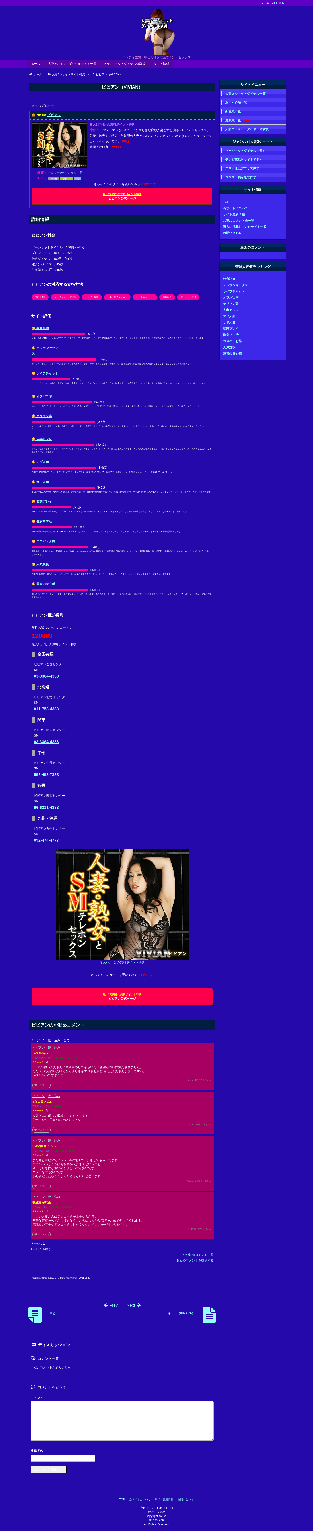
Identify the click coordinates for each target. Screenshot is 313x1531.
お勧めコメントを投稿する (195, 1260)
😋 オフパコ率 (42, 396)
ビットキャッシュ (145, 297)
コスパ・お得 (232, 341)
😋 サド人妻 (40, 482)
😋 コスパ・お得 (43, 541)
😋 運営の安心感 (43, 584)
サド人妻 (229, 322)
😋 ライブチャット (45, 373)
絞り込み (54, 1047)
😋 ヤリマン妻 (42, 416)
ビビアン (54, 115)
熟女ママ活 (231, 335)
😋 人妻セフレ (42, 439)
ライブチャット (234, 291)
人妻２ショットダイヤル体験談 (247, 129)
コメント (37, 1398)
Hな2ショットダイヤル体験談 (125, 63)
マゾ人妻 (229, 316)
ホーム (35, 63)
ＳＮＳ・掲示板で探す (240, 177)
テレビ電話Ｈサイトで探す (243, 159)
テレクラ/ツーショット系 (65, 173)
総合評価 (229, 279)
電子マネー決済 (188, 297)
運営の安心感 (232, 353)
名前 (122, 1451)
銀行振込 (167, 297)
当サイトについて (235, 208)
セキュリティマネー (117, 297)
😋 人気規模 (40, 564)
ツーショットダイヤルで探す (245, 150)
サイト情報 (161, 63)
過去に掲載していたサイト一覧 (244, 227)
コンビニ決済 (91, 297)
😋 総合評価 (40, 328)
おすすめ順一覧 (236, 102)
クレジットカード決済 (65, 297)
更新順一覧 (237, 120)
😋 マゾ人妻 (40, 462)
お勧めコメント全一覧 (238, 220)
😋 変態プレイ (42, 501)
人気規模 (229, 347)
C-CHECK (40, 297)
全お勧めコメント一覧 (198, 1255)
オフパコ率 (231, 297)
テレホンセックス (235, 285)
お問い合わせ (232, 233)
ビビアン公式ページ (122, 196)
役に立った (41, 1085)
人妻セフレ (231, 310)
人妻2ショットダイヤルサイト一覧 (72, 63)
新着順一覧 (235, 111)
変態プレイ (231, 328)
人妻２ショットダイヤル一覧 (245, 93)
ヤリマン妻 (231, 303)
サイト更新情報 (234, 214)
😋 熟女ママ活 (42, 521)
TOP (226, 202)
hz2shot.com (156, 1520)
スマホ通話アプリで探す (242, 168)
